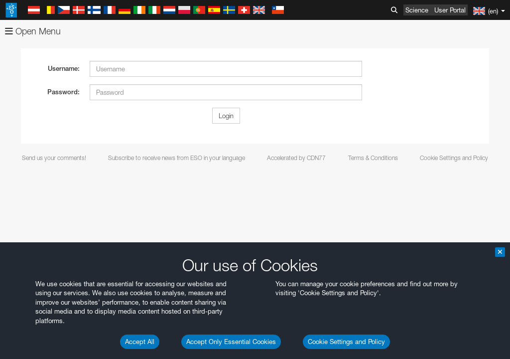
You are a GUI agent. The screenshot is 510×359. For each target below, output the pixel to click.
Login (226, 116)
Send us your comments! (54, 158)
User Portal (450, 10)
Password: (63, 92)
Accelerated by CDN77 (296, 158)
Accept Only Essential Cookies (231, 342)
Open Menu (33, 31)
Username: (64, 68)
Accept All (139, 342)
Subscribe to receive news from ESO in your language (176, 158)
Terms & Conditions (373, 158)
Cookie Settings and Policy (346, 342)
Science (416, 10)
